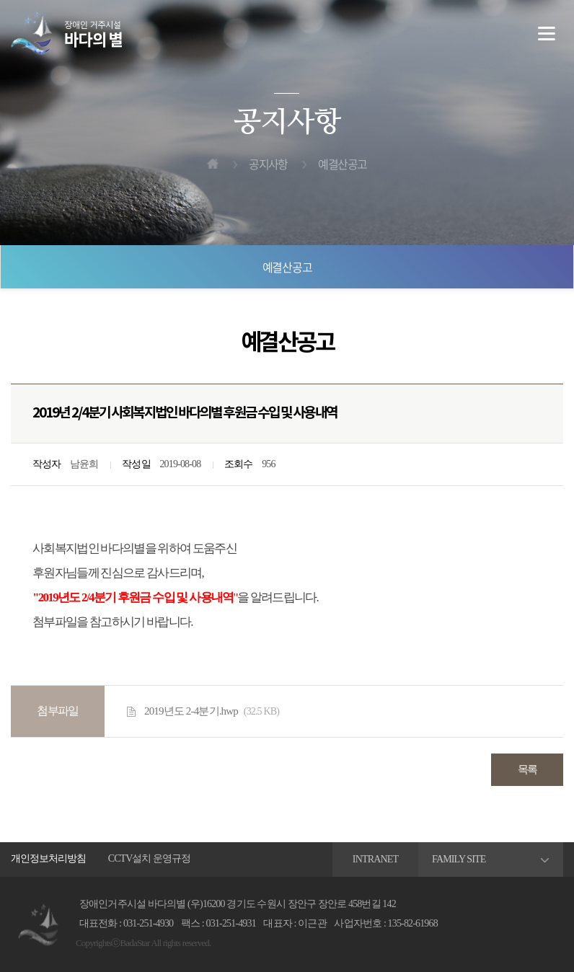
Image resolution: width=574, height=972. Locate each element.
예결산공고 (287, 266)
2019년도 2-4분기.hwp (211, 711)
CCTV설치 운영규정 (149, 859)
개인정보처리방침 (48, 859)
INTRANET (375, 859)
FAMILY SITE (459, 859)
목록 (527, 769)
